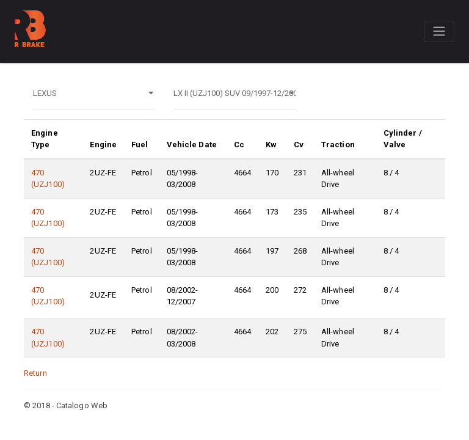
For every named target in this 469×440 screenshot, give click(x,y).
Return (35, 373)
